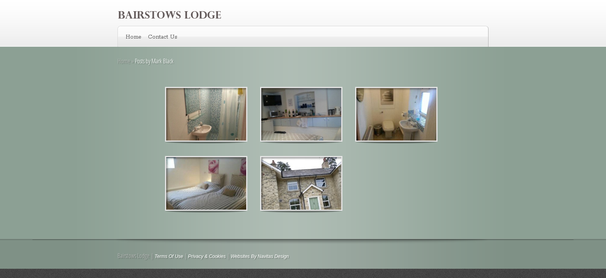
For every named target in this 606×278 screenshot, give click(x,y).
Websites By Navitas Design (260, 256)
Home (133, 37)
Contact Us (162, 37)
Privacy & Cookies (207, 256)
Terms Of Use (169, 256)
